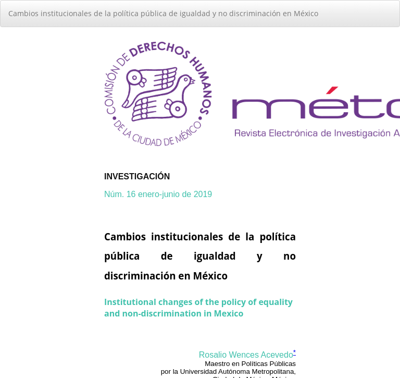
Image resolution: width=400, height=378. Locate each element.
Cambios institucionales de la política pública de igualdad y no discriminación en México (163, 13)
